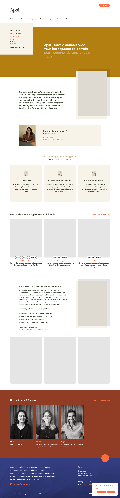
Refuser (111, 492)
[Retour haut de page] (105, 458)
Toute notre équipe (103, 400)
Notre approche (16, 33)
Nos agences (20, 36)
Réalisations (23, 19)
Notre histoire (15, 30)
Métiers (13, 19)
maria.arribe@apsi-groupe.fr (53, 139)
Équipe (42, 19)
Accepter (101, 492)
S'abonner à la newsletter (22, 484)
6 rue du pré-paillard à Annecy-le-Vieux (35, 329)
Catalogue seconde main (62, 19)
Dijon (13, 41)
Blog (49, 19)
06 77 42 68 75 (48, 137)
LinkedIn (89, 494)
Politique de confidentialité (37, 494)
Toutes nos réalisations (101, 214)
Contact (104, 5)
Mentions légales (23, 494)
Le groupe (33, 19)
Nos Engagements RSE (17, 47)
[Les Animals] (15, 10)
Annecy (14, 43)
